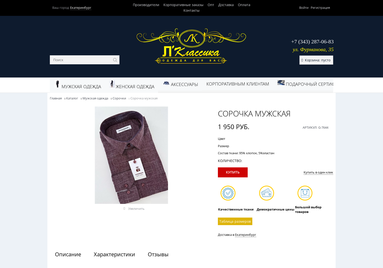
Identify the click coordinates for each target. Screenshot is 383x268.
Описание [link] (68, 254)
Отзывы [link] (158, 254)
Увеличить (136, 208)
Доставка (226, 4)
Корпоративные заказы (183, 4)
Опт (211, 4)
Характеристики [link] (114, 254)
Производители (146, 4)
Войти (304, 7)
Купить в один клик (318, 172)
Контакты (191, 10)
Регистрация (320, 7)
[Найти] (114, 59)
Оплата (244, 4)
